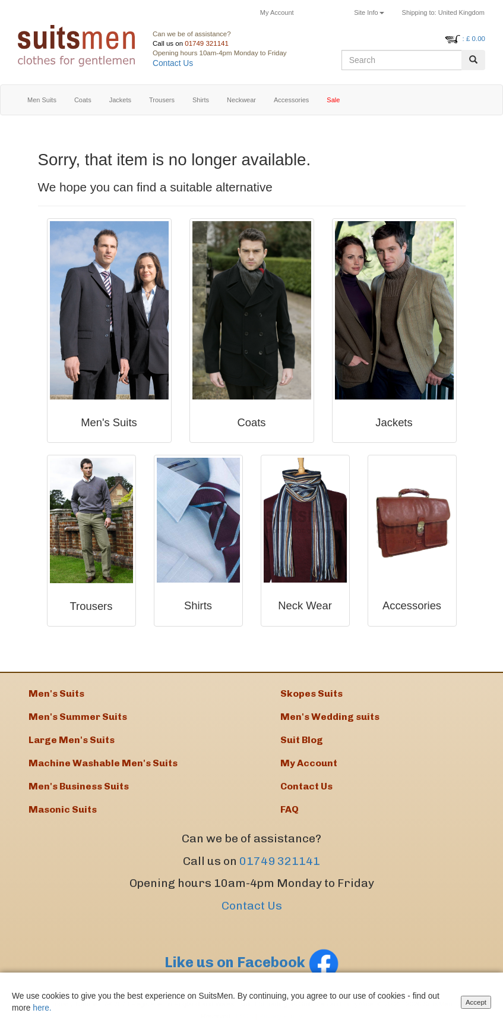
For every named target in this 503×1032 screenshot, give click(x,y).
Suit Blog (301, 739)
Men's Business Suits (79, 786)
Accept (476, 1004)
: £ (474, 38)
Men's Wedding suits (329, 716)
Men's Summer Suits (78, 716)
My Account (277, 12)
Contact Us (173, 63)
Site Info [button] (369, 12)
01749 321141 (207, 43)
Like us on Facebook (251, 962)
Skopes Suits (311, 693)
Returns (324, 12)
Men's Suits (56, 693)
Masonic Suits (63, 809)
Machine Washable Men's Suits (103, 763)
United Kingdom (443, 12)
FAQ (289, 809)
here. (42, 1009)
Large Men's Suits (72, 739)
